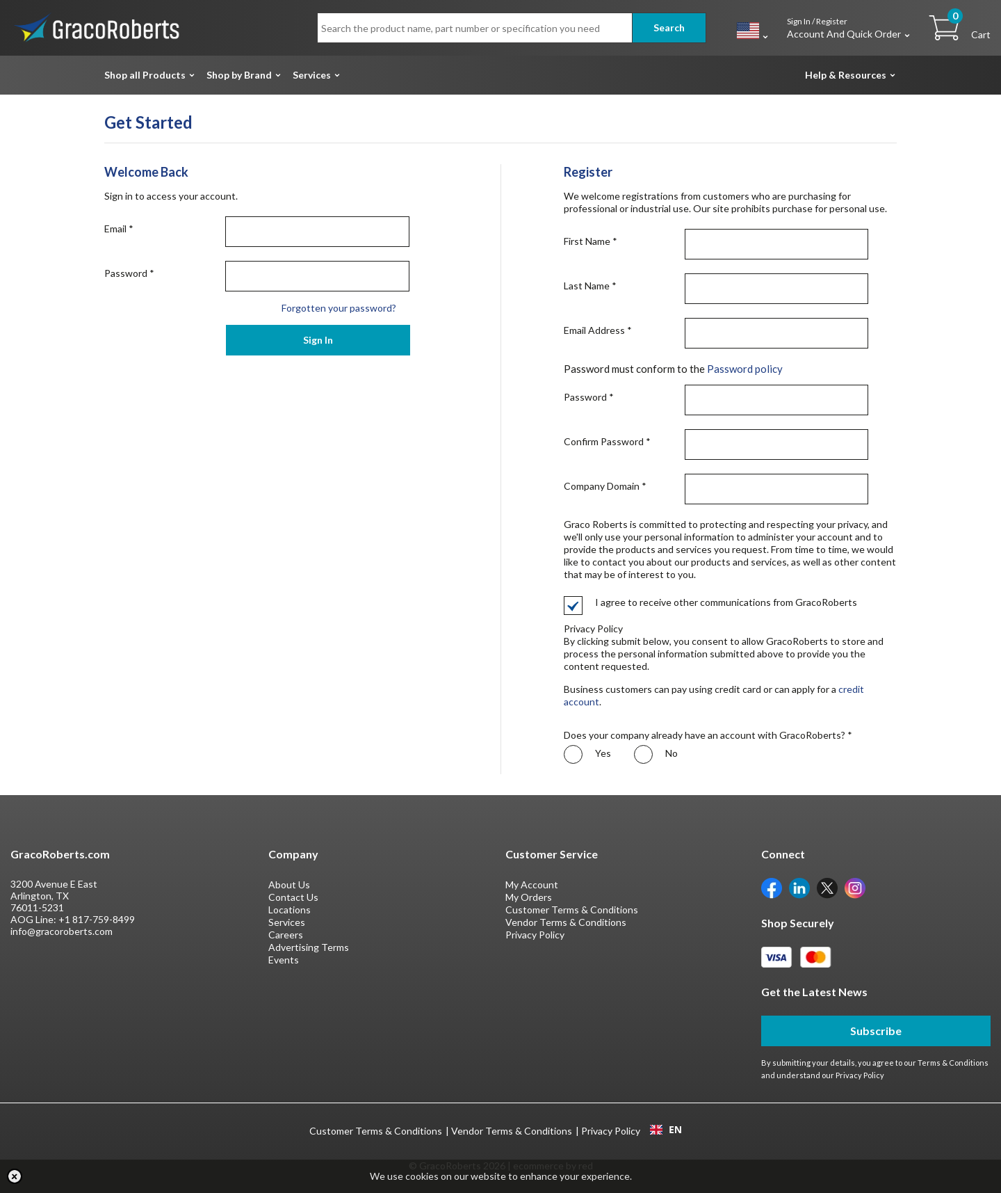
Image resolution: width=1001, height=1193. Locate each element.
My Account (531, 884)
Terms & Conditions (953, 1062)
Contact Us (293, 897)
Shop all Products (145, 75)
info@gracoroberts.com (61, 931)
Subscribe (876, 1030)
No (656, 754)
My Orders (528, 897)
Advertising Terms (308, 947)
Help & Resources (845, 75)
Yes (587, 754)
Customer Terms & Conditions (571, 909)
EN (666, 1129)
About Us (289, 884)
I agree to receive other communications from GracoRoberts (710, 602)
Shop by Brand (239, 75)
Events (283, 960)
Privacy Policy (534, 934)
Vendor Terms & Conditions (565, 922)
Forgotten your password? (339, 308)
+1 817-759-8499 (96, 919)
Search (669, 27)
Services (312, 75)
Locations (289, 909)
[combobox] (665, 1129)
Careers (285, 934)
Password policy (745, 368)
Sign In (318, 340)
